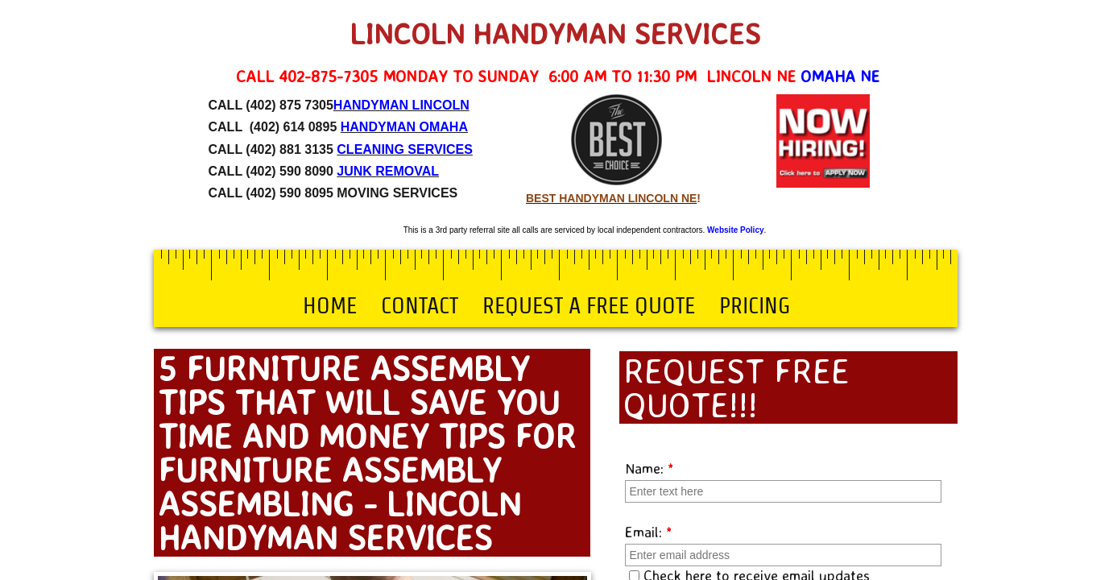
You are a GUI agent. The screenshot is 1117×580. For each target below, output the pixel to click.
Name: (649, 468)
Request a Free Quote (588, 305)
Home (330, 305)
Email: (648, 532)
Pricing (754, 305)
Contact (419, 305)
